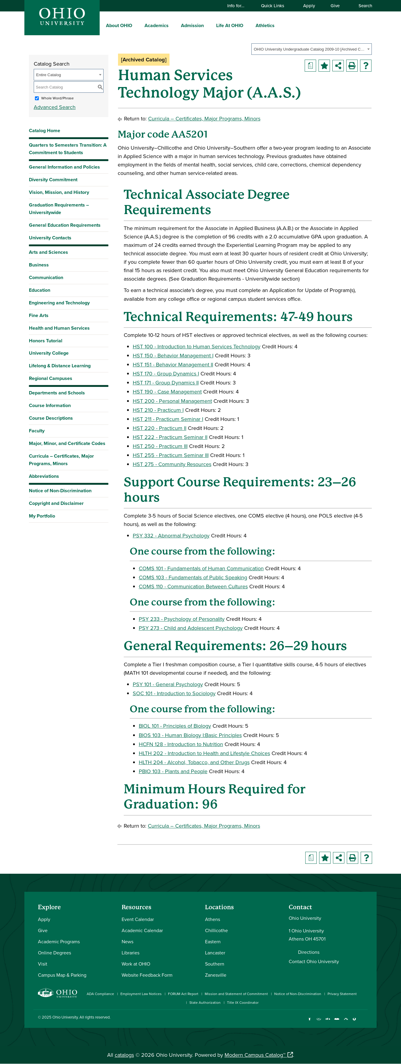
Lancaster (215, 952)
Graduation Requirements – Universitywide (59, 208)
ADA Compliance (100, 993)
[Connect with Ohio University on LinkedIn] (327, 1021)
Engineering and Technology (59, 302)
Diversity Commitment (53, 179)
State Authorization (205, 1002)
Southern (214, 963)
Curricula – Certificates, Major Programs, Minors (61, 460)
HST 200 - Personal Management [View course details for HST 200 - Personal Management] (172, 401)
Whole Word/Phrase (57, 98)
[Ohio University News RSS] (364, 1021)
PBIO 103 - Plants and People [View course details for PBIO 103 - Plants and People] (173, 771)
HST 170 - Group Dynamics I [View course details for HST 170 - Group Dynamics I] (166, 373)
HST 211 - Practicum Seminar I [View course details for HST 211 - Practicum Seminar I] (168, 419)
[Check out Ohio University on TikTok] (355, 1021)
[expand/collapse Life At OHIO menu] (247, 25)
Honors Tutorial (45, 340)
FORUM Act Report (183, 993)
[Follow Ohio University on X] (346, 1021)
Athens (212, 919)
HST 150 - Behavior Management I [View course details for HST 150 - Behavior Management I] (173, 355)
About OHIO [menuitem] (119, 25)
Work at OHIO (136, 963)
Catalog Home (44, 130)
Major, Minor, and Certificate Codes (67, 443)
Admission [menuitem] (192, 25)
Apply (309, 5)
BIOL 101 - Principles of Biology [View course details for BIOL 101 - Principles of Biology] (175, 726)
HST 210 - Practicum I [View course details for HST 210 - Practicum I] (158, 410)
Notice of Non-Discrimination (60, 490)
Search (362, 5)
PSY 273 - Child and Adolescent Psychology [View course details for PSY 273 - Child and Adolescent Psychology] (191, 628)
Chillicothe (216, 930)
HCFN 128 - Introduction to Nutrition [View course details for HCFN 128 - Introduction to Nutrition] (181, 744)
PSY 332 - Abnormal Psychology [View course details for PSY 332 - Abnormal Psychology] (171, 535)
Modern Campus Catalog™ (255, 1055)
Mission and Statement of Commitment (236, 993)
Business (39, 264)
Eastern (213, 941)
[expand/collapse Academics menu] (173, 25)
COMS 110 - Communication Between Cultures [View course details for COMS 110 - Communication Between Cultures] (193, 586)
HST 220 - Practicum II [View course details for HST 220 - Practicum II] (159, 428)
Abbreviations (44, 476)
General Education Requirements (65, 225)
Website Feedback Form (147, 975)
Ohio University (65, 1017)
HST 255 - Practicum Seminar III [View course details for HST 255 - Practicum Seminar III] (171, 455)
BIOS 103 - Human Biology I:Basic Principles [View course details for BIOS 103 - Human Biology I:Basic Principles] (190, 735)
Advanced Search (55, 107)
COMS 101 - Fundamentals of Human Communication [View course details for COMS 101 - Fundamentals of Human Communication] (201, 568)
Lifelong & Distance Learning (60, 365)
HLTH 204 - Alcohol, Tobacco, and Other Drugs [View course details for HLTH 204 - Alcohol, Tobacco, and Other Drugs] (194, 762)
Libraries (130, 952)
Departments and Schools (57, 392)
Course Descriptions (51, 418)
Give (335, 5)
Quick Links (275, 5)
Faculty (37, 430)
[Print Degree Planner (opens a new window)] (310, 66)
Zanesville (215, 975)
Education (39, 290)
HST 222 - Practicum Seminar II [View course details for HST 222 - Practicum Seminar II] (170, 437)
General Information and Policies (64, 166)
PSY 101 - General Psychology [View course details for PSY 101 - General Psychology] (168, 684)
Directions (308, 952)
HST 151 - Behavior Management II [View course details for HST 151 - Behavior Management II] (173, 364)
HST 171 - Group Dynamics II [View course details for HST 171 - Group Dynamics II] (166, 382)
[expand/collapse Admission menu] (208, 25)
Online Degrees (54, 952)
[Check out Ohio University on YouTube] (336, 1021)
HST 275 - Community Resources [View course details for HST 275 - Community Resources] (172, 464)
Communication (46, 277)
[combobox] (311, 49)
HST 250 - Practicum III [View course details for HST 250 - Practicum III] (160, 446)
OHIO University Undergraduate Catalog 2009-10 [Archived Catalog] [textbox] (309, 49)
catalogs (124, 1055)
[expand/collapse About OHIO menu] (136, 25)
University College (49, 353)
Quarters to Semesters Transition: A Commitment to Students (68, 149)
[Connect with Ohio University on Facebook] (309, 1021)
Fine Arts (38, 315)
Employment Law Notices (141, 993)
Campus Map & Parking (62, 975)
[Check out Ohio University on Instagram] (318, 1021)
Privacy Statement (342, 993)
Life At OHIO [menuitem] (229, 25)
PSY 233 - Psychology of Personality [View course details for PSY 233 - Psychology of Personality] (182, 619)
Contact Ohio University (314, 961)
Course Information (50, 405)
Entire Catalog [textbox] (48, 75)
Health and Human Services (59, 328)
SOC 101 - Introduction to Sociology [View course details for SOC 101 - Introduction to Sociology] (174, 693)
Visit (42, 963)
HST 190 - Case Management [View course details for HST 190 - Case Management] (167, 391)
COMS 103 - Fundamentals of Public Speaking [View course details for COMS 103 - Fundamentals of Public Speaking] (193, 577)
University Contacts (50, 237)
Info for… (238, 5)
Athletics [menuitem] (265, 25)
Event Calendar (138, 919)
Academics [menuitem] (157, 25)
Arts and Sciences (48, 252)
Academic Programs (59, 941)
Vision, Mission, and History (59, 192)
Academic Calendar (142, 930)
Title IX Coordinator (243, 1002)
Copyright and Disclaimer (56, 503)
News (127, 941)
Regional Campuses (50, 378)
